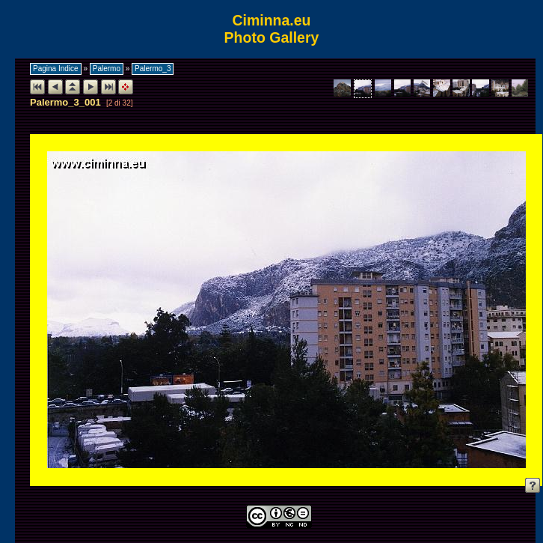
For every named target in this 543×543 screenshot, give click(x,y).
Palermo (106, 68)
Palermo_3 (153, 68)
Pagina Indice (56, 68)
